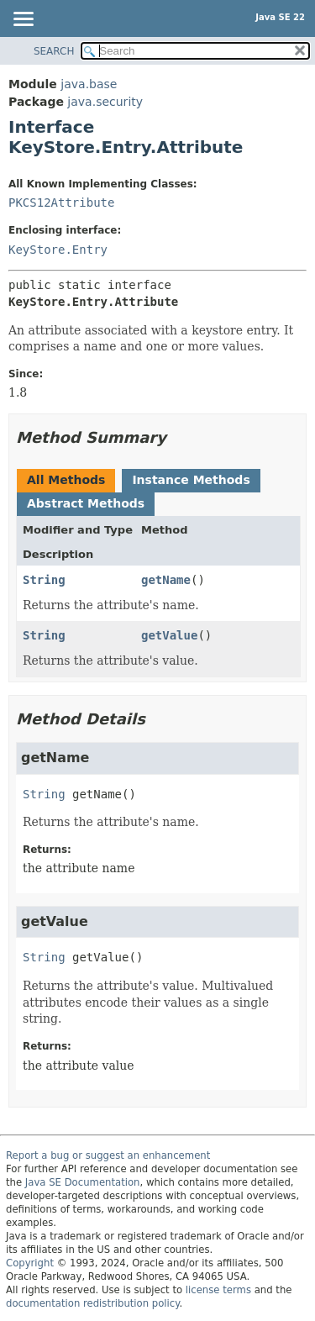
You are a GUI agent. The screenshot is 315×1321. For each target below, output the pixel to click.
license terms (218, 1290)
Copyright (30, 1263)
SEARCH (54, 51)
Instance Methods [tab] (190, 480)
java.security (105, 101)
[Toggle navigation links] (22, 20)
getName (166, 580)
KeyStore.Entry (58, 249)
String (44, 580)
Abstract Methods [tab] (85, 503)
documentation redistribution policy (92, 1303)
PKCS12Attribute (61, 202)
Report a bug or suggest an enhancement (108, 1155)
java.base (88, 84)
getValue (169, 635)
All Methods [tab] (66, 480)
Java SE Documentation (82, 1182)
